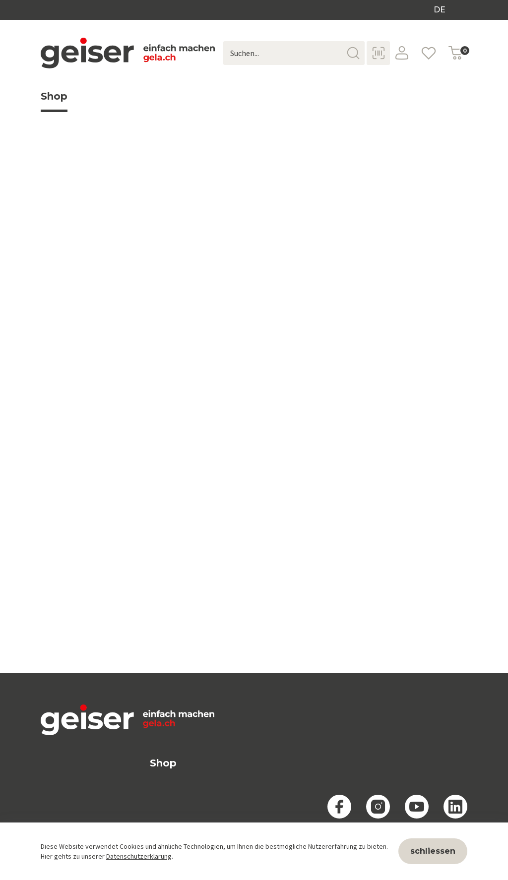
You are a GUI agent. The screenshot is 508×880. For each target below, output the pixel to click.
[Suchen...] (294, 53)
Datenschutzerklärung (139, 856)
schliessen (432, 851)
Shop (54, 101)
